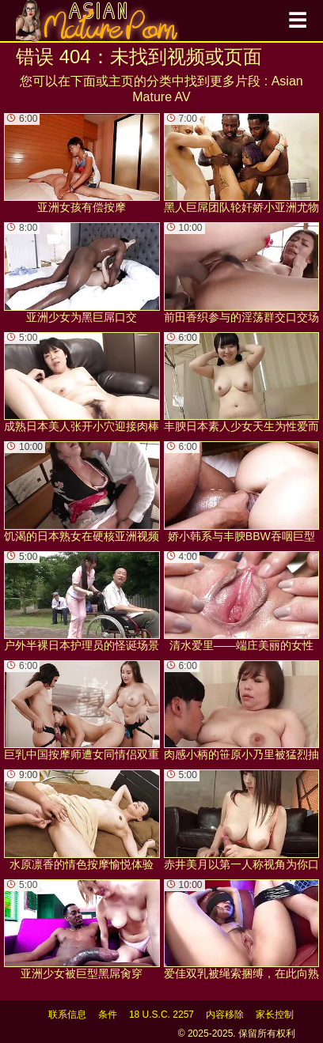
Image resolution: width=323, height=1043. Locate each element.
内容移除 (225, 1014)
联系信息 (67, 1014)
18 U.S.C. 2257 (161, 1014)
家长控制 (275, 1014)
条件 (107, 1014)
